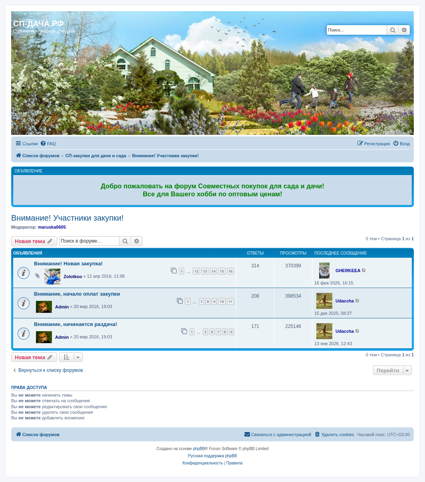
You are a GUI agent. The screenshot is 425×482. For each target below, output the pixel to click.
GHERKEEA (348, 270)
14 (213, 271)
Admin (62, 306)
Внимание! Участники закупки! (67, 217)
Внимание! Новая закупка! (68, 264)
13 (205, 271)
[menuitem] (48, 143)
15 (222, 271)
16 (230, 271)
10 (222, 301)
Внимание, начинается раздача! (75, 324)
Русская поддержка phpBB (212, 456)
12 (196, 271)
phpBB (199, 448)
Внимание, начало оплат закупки (77, 294)
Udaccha (345, 300)
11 (230, 301)
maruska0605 (52, 227)
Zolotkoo (73, 276)
